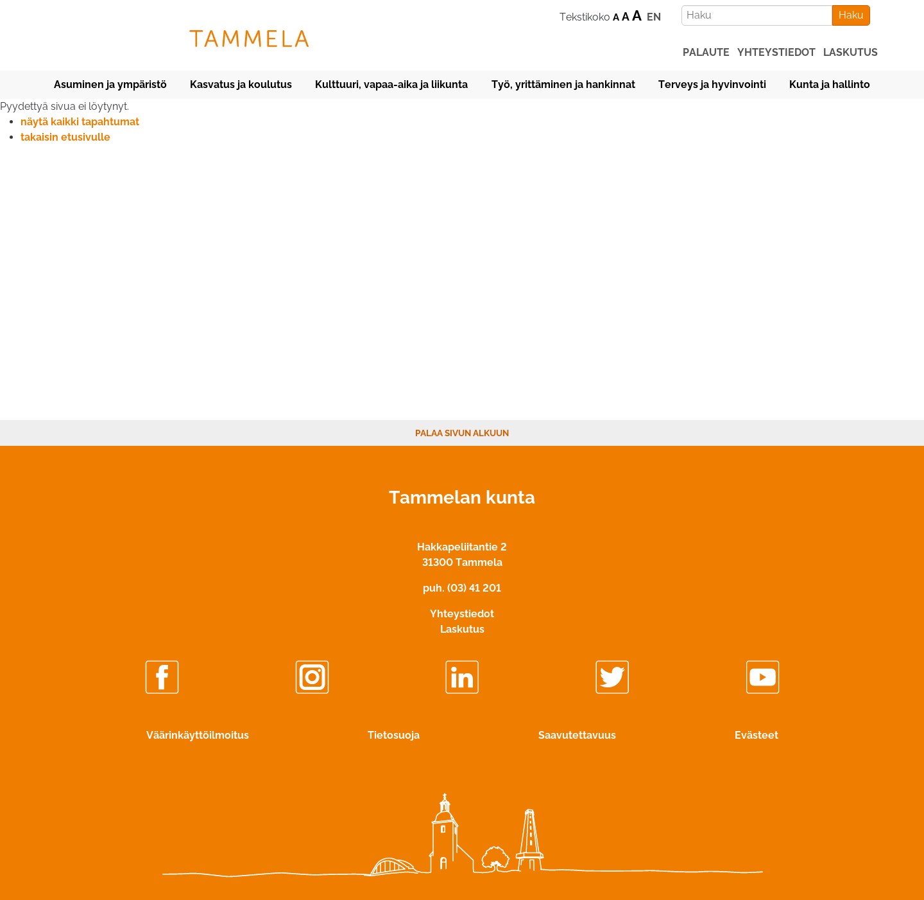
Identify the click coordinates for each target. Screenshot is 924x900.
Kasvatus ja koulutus (241, 84)
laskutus (850, 52)
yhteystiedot (776, 52)
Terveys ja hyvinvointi (712, 84)
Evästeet (756, 735)
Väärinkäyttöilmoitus (197, 735)
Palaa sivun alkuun (462, 433)
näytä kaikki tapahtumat (80, 122)
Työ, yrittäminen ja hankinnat (563, 84)
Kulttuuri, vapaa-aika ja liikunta (391, 84)
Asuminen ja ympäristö (110, 84)
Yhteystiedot (462, 614)
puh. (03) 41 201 (462, 588)
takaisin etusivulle (65, 137)
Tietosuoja (394, 735)
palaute (706, 52)
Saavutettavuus (577, 735)
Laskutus (462, 629)
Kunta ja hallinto (829, 84)
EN (654, 17)
